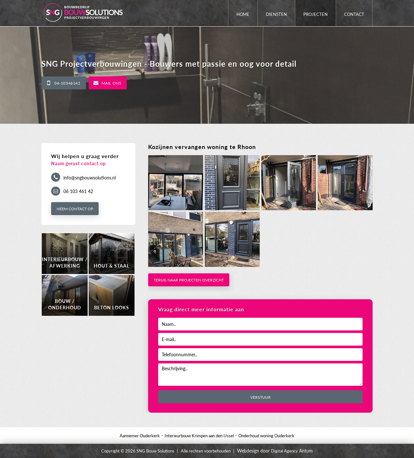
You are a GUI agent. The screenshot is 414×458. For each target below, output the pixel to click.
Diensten (276, 14)
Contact (354, 14)
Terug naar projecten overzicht (189, 280)
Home (242, 14)
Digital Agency (284, 450)
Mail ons (112, 83)
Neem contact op (75, 208)
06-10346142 (67, 83)
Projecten (315, 14)
